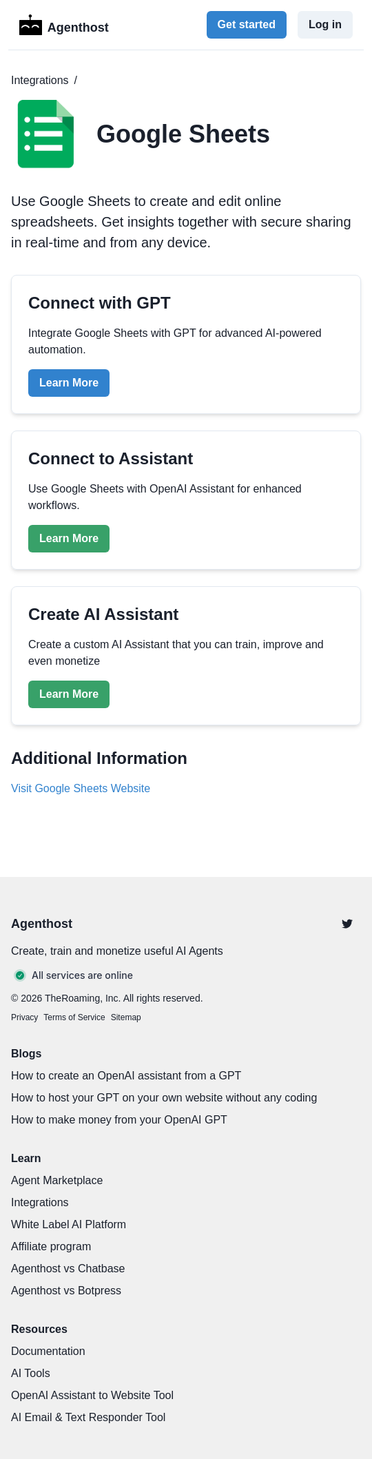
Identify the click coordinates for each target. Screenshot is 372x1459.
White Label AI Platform (68, 1224)
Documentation (48, 1351)
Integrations (40, 80)
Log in (325, 24)
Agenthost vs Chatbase (68, 1268)
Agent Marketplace (57, 1180)
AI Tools (30, 1373)
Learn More (69, 383)
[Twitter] (347, 924)
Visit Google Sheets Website (80, 788)
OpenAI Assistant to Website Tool (92, 1395)
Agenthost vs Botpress (66, 1290)
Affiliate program (51, 1246)
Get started (247, 24)
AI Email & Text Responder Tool (88, 1417)
